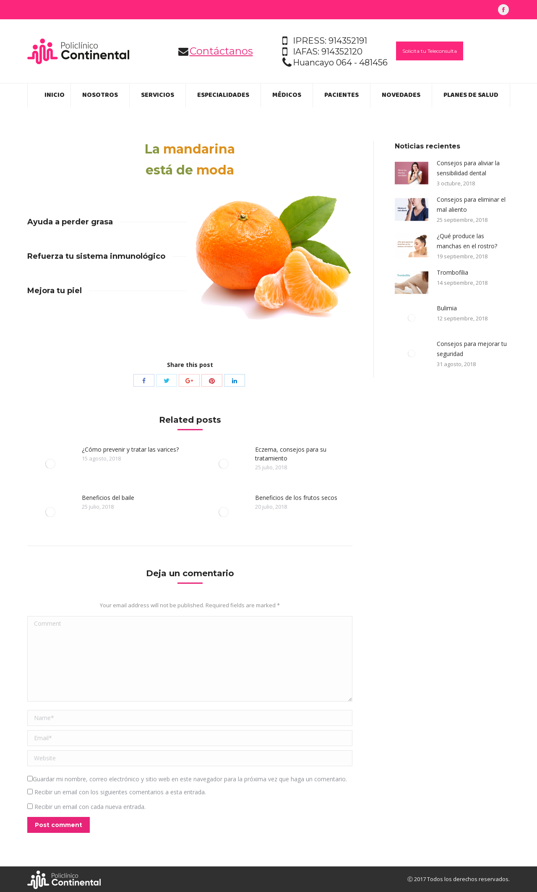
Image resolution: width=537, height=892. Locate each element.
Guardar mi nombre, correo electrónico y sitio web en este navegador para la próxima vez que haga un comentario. (190, 779)
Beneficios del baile (108, 498)
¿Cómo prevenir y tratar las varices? (130, 449)
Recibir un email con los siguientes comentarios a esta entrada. (120, 792)
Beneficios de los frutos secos (296, 498)
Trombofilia (452, 272)
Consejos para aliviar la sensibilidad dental (468, 168)
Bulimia (447, 308)
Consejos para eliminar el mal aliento (471, 204)
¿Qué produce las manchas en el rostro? (467, 241)
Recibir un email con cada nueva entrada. (90, 807)
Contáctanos (221, 51)
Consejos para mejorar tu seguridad (472, 349)
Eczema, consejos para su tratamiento (290, 453)
